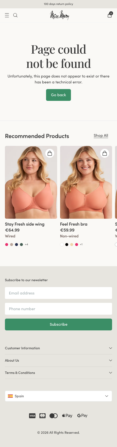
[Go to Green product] (21, 244)
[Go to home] (59, 15)
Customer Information (58, 348)
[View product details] (31, 233)
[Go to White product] (61, 244)
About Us (58, 360)
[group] (31, 199)
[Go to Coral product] (6, 244)
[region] (58, 199)
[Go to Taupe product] (11, 244)
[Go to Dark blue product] (16, 244)
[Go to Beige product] (71, 244)
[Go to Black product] (66, 244)
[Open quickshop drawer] (49, 153)
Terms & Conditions (58, 372)
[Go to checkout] (109, 15)
